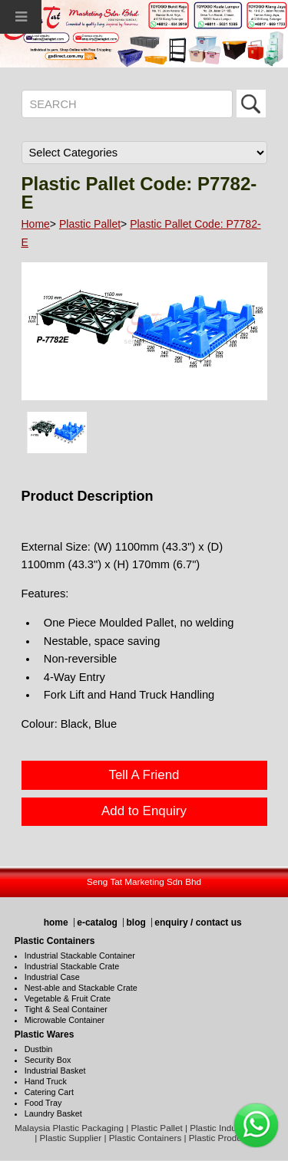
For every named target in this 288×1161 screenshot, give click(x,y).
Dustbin (39, 1049)
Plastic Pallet (90, 224)
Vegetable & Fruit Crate (68, 998)
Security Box (48, 1059)
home (56, 922)
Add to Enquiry (144, 811)
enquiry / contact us (197, 922)
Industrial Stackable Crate (72, 966)
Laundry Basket (53, 1113)
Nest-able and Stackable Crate (81, 987)
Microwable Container (64, 1020)
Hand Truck (46, 1081)
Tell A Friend (143, 775)
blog (135, 922)
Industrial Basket (55, 1070)
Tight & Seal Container (66, 1009)
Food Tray (43, 1102)
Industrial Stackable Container (80, 955)
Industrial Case (52, 977)
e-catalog (97, 922)
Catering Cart (49, 1092)
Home (36, 224)
